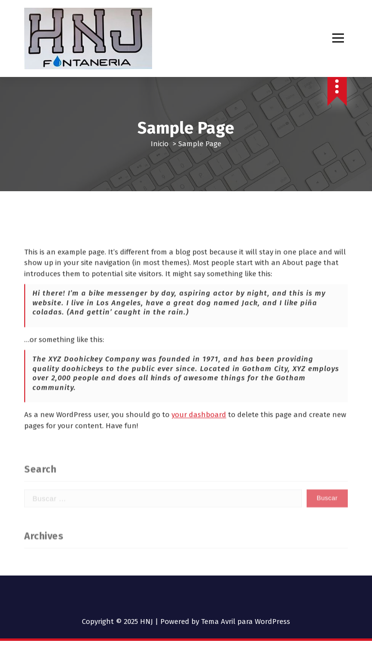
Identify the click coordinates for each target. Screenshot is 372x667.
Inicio (160, 143)
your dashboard (198, 431)
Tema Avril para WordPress (245, 621)
